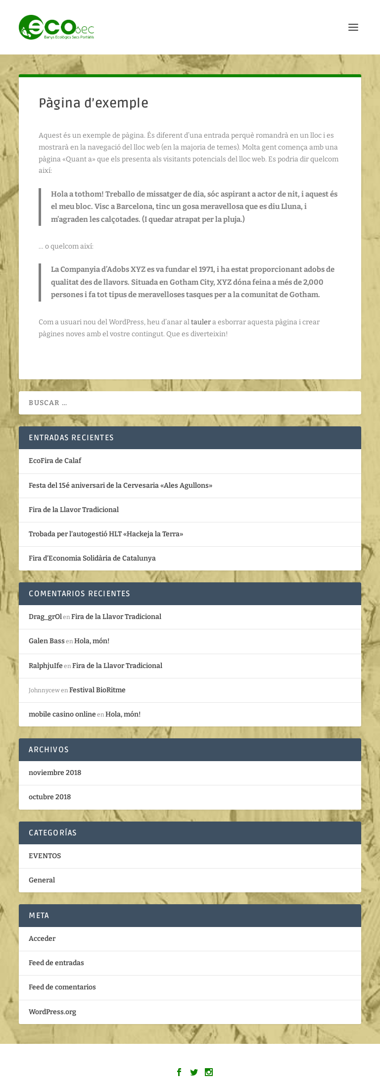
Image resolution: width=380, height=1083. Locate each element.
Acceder (42, 938)
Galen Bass (47, 641)
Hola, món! (92, 641)
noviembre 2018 (55, 773)
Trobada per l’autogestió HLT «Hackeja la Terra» (106, 534)
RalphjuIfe (46, 666)
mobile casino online (62, 714)
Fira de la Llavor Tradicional (74, 510)
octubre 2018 (50, 797)
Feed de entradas (56, 963)
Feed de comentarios (62, 987)
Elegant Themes (169, 1058)
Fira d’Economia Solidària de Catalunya (92, 558)
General (42, 880)
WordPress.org (52, 1012)
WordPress (262, 1058)
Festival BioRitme (97, 690)
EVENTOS (45, 856)
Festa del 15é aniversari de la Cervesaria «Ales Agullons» (120, 485)
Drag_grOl (45, 617)
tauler (201, 322)
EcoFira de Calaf (55, 461)
